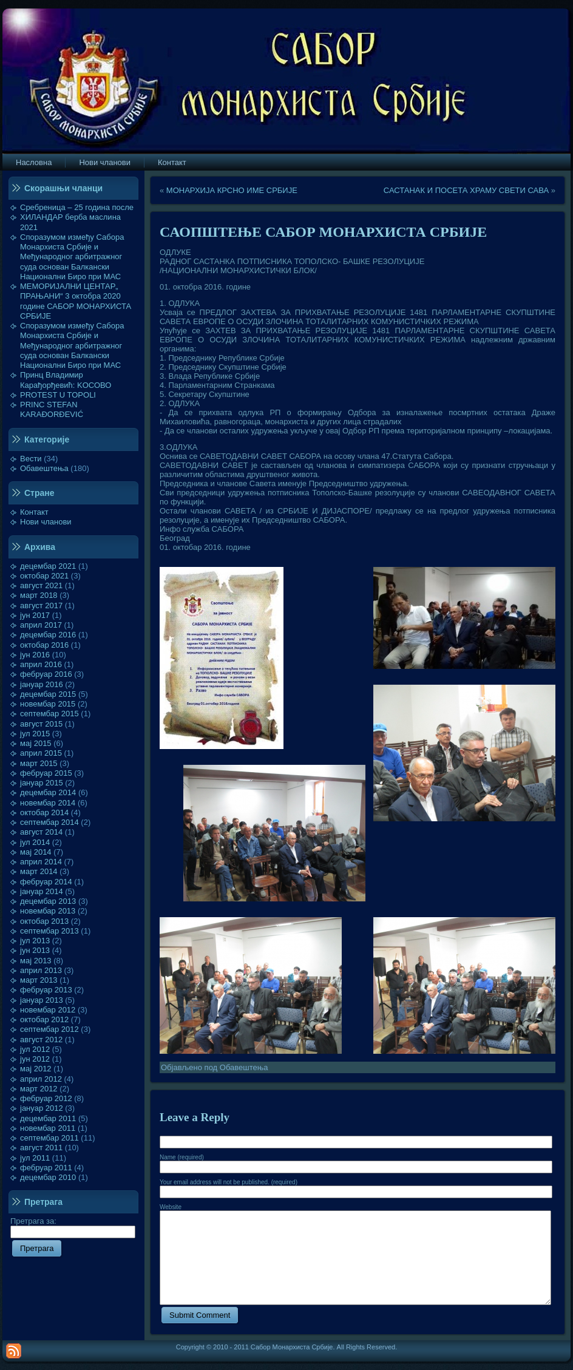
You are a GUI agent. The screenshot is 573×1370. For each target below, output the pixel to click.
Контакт (34, 512)
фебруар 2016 (46, 674)
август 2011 (41, 1147)
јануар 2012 (41, 1108)
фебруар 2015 (46, 773)
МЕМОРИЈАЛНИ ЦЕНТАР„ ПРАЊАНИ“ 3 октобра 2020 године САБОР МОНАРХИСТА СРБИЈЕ (75, 301)
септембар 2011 (49, 1137)
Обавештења (44, 468)
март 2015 (39, 763)
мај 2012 (36, 1068)
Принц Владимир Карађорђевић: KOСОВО (65, 379)
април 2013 (41, 970)
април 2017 (41, 624)
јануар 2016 (41, 684)
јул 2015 (35, 733)
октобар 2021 (44, 575)
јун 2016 (35, 654)
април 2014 (41, 861)
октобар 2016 (44, 644)
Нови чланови (46, 521)
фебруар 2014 (46, 881)
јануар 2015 (41, 782)
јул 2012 (35, 1049)
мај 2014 (36, 851)
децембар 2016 (48, 634)
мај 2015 (36, 743)
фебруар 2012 (46, 1098)
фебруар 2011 (46, 1167)
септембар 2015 (49, 713)
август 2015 (41, 723)
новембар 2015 (47, 703)
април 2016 (41, 664)
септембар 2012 (49, 1029)
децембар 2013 (48, 901)
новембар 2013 (47, 910)
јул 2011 (35, 1157)
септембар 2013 (49, 930)
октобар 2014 (44, 812)
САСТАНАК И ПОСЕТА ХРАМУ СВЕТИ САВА (466, 190)
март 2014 (39, 871)
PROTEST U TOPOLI (58, 394)
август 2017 (41, 605)
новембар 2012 (47, 1009)
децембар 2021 (48, 566)
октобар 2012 (44, 1019)
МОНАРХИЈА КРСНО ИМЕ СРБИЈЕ (231, 190)
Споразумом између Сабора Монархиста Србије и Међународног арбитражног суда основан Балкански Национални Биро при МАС (72, 256)
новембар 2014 (47, 802)
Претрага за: (72, 1226)
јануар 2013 (41, 1000)
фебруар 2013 (46, 989)
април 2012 (41, 1078)
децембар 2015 (48, 694)
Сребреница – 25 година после (77, 207)
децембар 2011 (48, 1118)
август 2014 (41, 831)
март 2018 (39, 595)
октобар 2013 (44, 921)
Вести (31, 458)
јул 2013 (35, 940)
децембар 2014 (48, 792)
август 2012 (41, 1039)
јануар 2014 (41, 891)
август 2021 (41, 585)
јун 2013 (35, 950)
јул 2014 (35, 842)
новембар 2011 (47, 1128)
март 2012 (39, 1088)
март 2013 (39, 980)
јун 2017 (35, 615)
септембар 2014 (49, 822)
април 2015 (41, 753)
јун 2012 (35, 1058)
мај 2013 (36, 960)
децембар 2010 (48, 1177)
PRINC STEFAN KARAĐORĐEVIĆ (51, 409)
